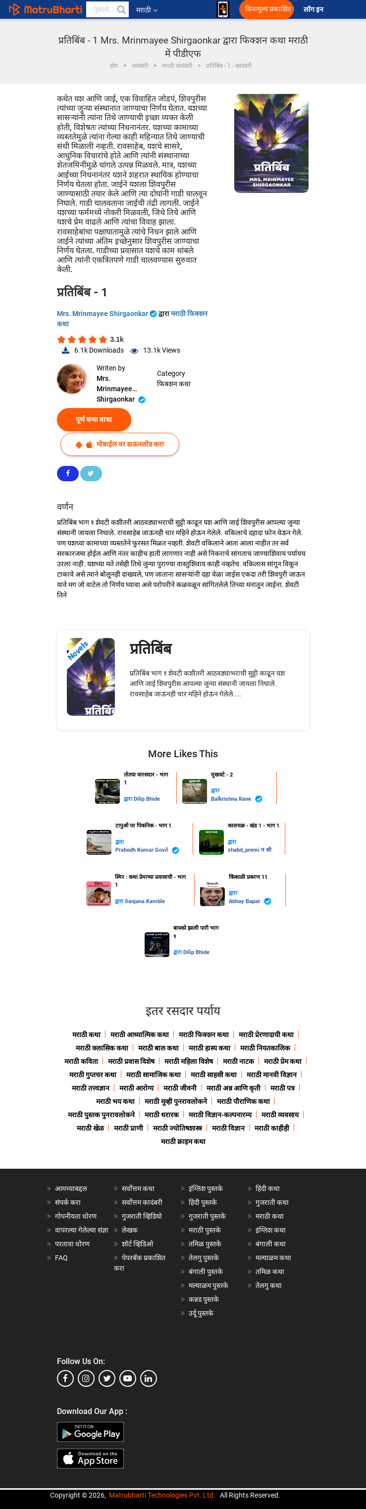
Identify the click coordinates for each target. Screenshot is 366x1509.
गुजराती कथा (272, 1202)
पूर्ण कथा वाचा (94, 419)
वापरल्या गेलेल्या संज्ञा (81, 1230)
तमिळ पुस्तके (205, 1244)
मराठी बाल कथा (158, 1048)
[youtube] (127, 1378)
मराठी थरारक (162, 1115)
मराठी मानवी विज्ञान (272, 1075)
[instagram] (86, 1378)
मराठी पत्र (282, 1088)
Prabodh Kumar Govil (147, 850)
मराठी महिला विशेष (188, 1061)
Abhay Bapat (250, 901)
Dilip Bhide (147, 799)
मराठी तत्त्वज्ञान (90, 1088)
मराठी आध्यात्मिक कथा (139, 1035)
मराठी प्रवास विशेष (131, 1061)
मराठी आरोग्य (136, 1088)
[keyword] (107, 9)
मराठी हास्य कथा (209, 1048)
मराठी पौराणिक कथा (243, 1101)
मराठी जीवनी (180, 1088)
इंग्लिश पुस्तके (206, 1188)
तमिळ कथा (270, 1272)
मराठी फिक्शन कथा (204, 1035)
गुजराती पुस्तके (207, 1216)
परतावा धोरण (73, 1244)
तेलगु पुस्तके (204, 1258)
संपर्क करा (68, 1202)
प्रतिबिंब (150, 648)
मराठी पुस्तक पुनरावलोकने (101, 1115)
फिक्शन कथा (174, 384)
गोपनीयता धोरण (76, 1216)
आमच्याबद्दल (71, 1188)
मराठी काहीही (272, 1128)
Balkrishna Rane (236, 799)
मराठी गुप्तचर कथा (92, 1075)
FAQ (61, 1258)
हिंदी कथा (268, 1188)
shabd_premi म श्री (249, 850)
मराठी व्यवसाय (280, 1115)
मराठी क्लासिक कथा (102, 1048)
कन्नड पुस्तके (204, 1299)
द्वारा (129, 799)
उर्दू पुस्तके (201, 1313)
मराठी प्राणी (128, 1128)
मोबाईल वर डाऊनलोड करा (120, 444)
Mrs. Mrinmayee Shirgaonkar (107, 314)
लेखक (130, 1230)
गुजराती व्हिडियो (142, 1216)
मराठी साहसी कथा (214, 1075)
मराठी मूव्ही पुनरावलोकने (176, 1101)
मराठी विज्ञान (228, 1128)
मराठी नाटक (238, 1061)
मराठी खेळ (90, 1128)
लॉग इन (315, 9)
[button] (121, 9)
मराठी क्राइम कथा (183, 1141)
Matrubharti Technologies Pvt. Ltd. (162, 1495)
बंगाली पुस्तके (206, 1272)
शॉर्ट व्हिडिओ (137, 1244)
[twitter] (107, 1378)
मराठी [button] (146, 10)
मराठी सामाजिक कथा (153, 1075)
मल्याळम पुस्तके (208, 1285)
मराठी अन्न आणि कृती (234, 1088)
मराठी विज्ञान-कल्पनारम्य (220, 1115)
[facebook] (65, 1378)
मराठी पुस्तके (205, 1230)
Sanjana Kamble (145, 901)
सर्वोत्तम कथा (138, 1188)
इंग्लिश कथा (271, 1230)
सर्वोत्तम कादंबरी (142, 1202)
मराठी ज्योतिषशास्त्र (177, 1128)
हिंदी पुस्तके (203, 1202)
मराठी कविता (81, 1061)
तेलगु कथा (269, 1285)
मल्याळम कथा (273, 1258)
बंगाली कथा (271, 1244)
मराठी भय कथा (115, 1101)
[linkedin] (148, 1378)
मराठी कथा (86, 1035)
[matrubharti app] (222, 9)
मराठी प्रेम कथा (283, 1061)
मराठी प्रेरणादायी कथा (266, 1035)
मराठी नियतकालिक (265, 1048)
